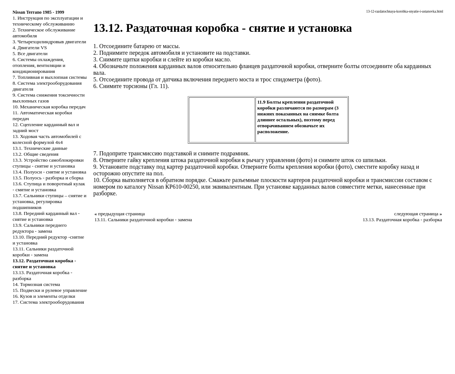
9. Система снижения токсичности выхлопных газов (49, 98)
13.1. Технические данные (40, 148)
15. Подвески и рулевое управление (50, 290)
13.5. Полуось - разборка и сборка (48, 178)
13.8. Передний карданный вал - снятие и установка (46, 216)
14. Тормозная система (36, 284)
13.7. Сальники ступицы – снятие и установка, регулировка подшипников (49, 201)
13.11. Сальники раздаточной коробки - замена (43, 251)
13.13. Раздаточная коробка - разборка (402, 219)
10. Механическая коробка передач (49, 106)
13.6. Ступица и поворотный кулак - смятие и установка (49, 186)
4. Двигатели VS (30, 47)
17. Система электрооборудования (48, 302)
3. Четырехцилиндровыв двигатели (49, 41)
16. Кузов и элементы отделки (44, 296)
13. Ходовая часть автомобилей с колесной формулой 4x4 (47, 139)
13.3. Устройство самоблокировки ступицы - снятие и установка (48, 163)
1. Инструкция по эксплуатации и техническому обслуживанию (48, 21)
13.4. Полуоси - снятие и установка (49, 172)
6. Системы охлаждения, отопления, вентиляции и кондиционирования (39, 65)
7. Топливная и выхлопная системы (50, 77)
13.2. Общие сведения (35, 154)
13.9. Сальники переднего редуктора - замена (40, 228)
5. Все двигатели (30, 53)
